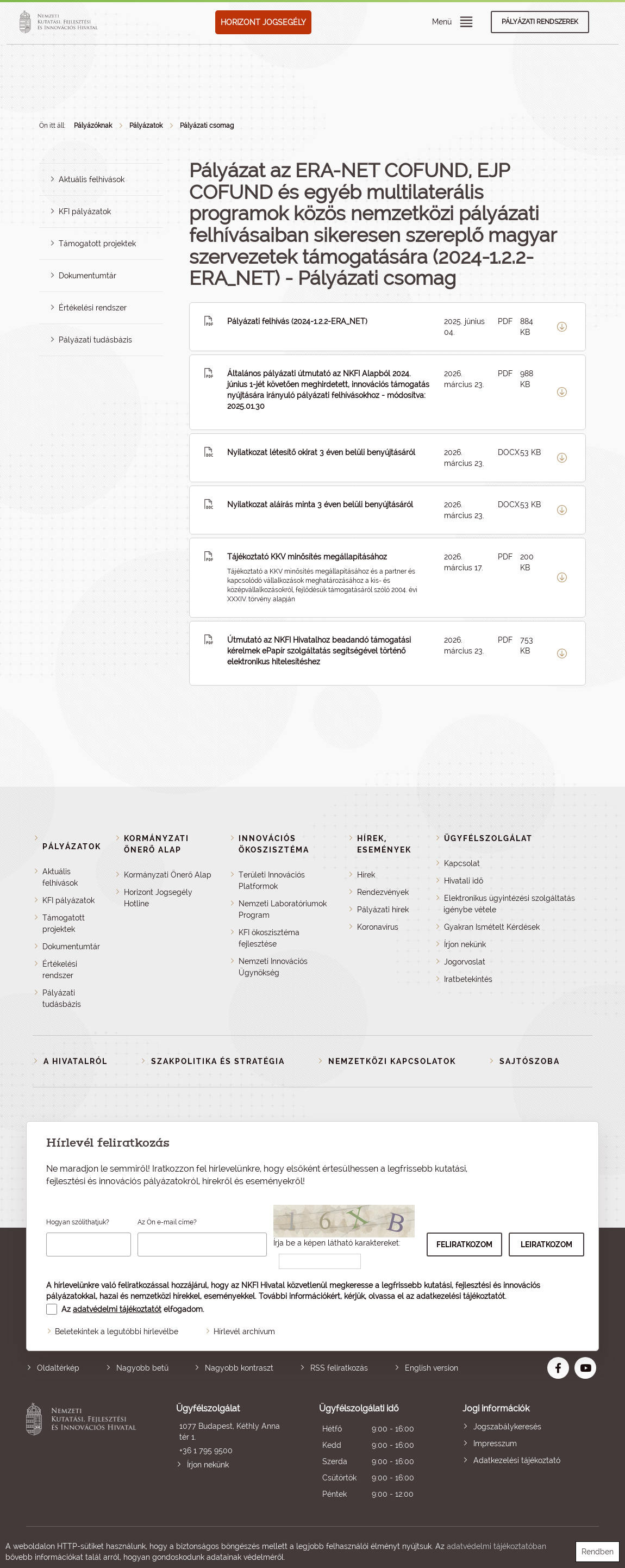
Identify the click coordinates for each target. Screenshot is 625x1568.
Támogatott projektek (97, 243)
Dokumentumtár (87, 275)
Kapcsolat (462, 863)
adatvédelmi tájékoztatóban (496, 1546)
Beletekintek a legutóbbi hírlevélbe (116, 1331)
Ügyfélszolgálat (488, 838)
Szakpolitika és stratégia (218, 1061)
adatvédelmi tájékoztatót (117, 1309)
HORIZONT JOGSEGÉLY (263, 22)
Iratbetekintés (468, 979)
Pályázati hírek (383, 909)
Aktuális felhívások (91, 179)
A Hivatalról (75, 1061)
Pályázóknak (93, 125)
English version (431, 1368)
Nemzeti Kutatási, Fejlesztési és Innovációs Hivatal (83, 1452)
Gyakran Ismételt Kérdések (492, 927)
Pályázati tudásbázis (95, 339)
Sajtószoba (529, 1061)
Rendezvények (383, 892)
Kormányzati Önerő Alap (167, 874)
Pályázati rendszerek (540, 22)
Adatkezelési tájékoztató (516, 1460)
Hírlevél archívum (244, 1331)
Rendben (598, 1551)
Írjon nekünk (465, 944)
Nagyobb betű (142, 1368)
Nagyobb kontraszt (239, 1368)
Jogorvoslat (464, 961)
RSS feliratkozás (339, 1368)
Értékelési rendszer (93, 307)
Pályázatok (145, 125)
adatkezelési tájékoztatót (460, 1296)
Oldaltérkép (58, 1368)
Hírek (366, 874)
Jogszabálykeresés (507, 1426)
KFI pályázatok (85, 211)
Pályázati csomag (207, 125)
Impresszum (495, 1443)
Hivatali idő (463, 880)
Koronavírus (377, 927)
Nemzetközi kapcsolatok (392, 1061)
